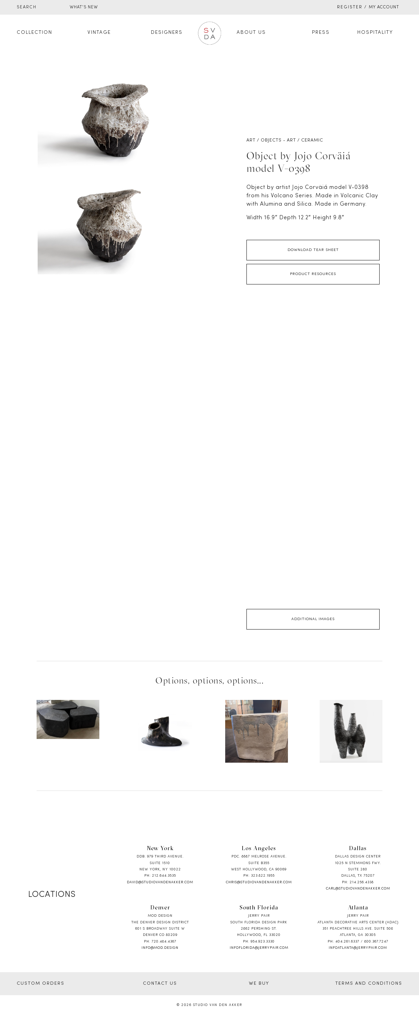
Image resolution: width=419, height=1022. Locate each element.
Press (321, 32)
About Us (251, 32)
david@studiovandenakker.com (160, 882)
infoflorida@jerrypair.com (259, 947)
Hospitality (375, 32)
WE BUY (259, 984)
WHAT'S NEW (84, 7)
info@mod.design (160, 947)
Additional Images (313, 619)
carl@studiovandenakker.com (358, 888)
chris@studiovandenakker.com (259, 882)
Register (350, 7)
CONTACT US (160, 984)
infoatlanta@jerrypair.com (358, 947)
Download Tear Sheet (313, 250)
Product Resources (313, 274)
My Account (384, 7)
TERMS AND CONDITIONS (368, 984)
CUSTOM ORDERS (40, 984)
